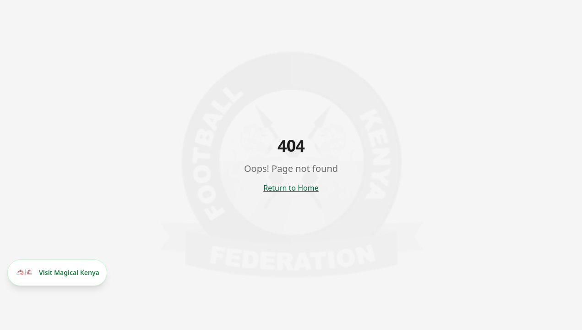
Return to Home (290, 188)
